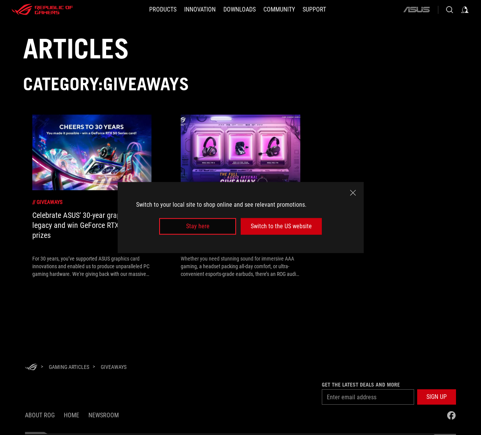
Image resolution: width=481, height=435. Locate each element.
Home (71, 415)
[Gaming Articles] (69, 367)
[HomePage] (31, 368)
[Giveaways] (113, 367)
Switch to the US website (281, 226)
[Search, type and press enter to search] (449, 10)
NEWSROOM (103, 415)
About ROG (40, 415)
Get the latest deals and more (361, 385)
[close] (353, 193)
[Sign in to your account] (464, 9)
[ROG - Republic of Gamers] (42, 9)
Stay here (198, 226)
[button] (436, 397)
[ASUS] (416, 10)
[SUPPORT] (314, 9)
